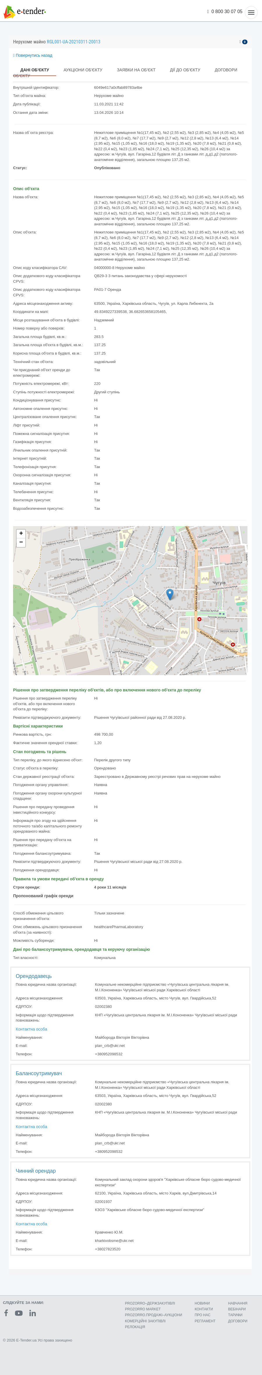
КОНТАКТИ (204, 1309)
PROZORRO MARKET (143, 1309)
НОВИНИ (202, 1303)
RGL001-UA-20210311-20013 (73, 42)
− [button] (21, 542)
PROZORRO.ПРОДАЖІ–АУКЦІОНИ (153, 1315)
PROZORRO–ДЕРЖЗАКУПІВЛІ (150, 1303)
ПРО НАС (202, 1315)
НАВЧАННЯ (237, 1303)
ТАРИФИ (235, 1315)
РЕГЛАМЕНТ (205, 1321)
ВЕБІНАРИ (237, 1309)
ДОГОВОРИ (237, 1321)
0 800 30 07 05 (225, 11)
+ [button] (21, 534)
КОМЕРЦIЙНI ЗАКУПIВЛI (145, 1321)
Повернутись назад (32, 55)
